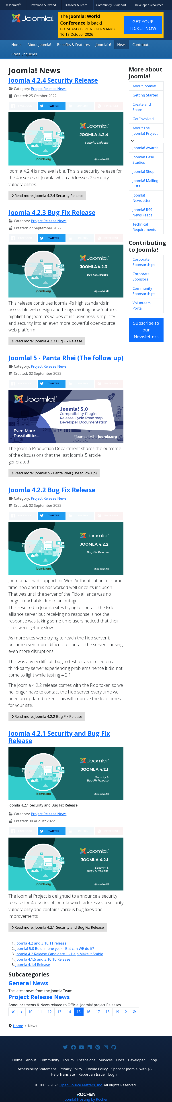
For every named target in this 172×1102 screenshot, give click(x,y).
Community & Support (111, 5)
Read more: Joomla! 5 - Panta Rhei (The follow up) (54, 473)
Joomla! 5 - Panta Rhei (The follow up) (65, 358)
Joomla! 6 (103, 44)
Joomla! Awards (145, 147)
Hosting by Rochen (85, 1099)
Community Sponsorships (144, 291)
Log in (113, 1074)
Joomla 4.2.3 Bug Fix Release (51, 212)
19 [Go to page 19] (117, 1011)
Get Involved (143, 118)
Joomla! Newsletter (142, 198)
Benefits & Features (73, 44)
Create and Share (142, 107)
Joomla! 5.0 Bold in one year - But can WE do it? (55, 948)
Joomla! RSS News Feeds (142, 212)
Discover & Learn (76, 5)
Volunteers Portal (142, 305)
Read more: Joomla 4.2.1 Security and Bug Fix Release (57, 927)
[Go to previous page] (22, 1012)
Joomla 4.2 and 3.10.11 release (41, 943)
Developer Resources (149, 5)
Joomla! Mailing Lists (145, 183)
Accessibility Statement (37, 1068)
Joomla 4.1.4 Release (33, 964)
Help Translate (63, 1074)
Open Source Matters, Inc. (81, 1085)
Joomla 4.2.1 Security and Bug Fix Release (59, 737)
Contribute (141, 44)
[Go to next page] (126, 1012)
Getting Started (145, 95)
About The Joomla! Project (145, 131)
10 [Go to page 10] (30, 1011)
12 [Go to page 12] (50, 1011)
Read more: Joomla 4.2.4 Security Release (47, 195)
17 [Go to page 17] (98, 1011)
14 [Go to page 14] (69, 1011)
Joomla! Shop (143, 171)
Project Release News (48, 88)
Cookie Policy (97, 1068)
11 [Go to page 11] (40, 1011)
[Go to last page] (134, 1012)
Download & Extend (43, 5)
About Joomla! (39, 44)
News (121, 44)
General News (28, 983)
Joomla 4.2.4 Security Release (53, 80)
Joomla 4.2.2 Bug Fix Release (51, 490)
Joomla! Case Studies (143, 160)
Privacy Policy (71, 1068)
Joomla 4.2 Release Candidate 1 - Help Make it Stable (59, 953)
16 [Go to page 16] (88, 1011)
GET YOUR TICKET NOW (143, 25)
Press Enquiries (24, 54)
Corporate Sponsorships (144, 262)
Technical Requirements (144, 227)
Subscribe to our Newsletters (146, 329)
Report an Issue (91, 1074)
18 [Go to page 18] (108, 1011)
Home (16, 44)
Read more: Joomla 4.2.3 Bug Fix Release (46, 341)
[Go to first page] (13, 1012)
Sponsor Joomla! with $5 (131, 1068)
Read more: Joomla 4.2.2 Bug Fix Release (46, 716)
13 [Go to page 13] (59, 1011)
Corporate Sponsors (141, 276)
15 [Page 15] (79, 1011)
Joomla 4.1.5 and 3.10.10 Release (43, 959)
